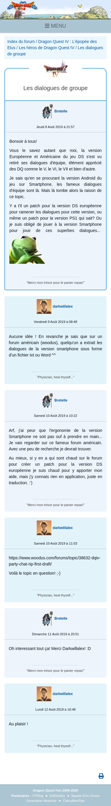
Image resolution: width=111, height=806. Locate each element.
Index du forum (21, 41)
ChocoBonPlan (74, 800)
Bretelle (60, 111)
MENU (55, 26)
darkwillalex (63, 306)
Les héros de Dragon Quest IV (46, 47)
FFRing (38, 795)
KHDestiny (57, 795)
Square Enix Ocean (85, 795)
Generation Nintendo (41, 800)
